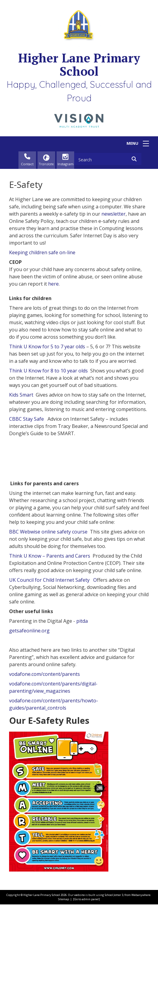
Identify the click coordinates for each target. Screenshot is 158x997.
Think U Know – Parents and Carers (49, 648)
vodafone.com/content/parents (44, 766)
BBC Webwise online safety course (48, 624)
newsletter (113, 213)
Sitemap (63, 991)
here (53, 283)
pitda (82, 713)
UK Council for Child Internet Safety (51, 672)
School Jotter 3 (114, 987)
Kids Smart (21, 394)
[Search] (135, 159)
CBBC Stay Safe (27, 419)
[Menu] (145, 143)
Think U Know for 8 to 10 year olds (48, 370)
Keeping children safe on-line (42, 252)
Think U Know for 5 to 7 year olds (47, 346)
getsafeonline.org (29, 723)
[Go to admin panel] (86, 991)
